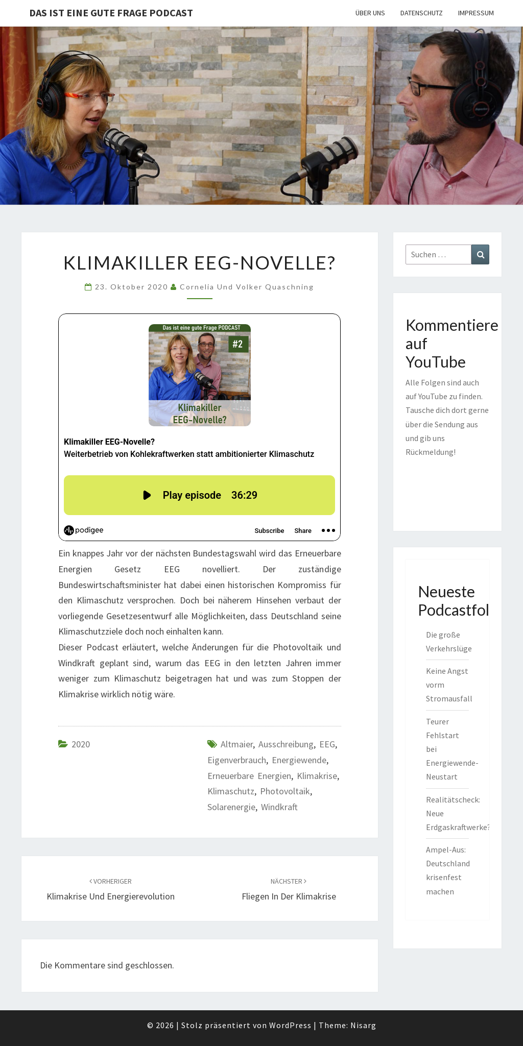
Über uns (370, 12)
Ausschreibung (286, 744)
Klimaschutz (230, 791)
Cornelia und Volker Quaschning (247, 286)
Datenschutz (421, 12)
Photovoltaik (285, 791)
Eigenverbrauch (236, 760)
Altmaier (237, 744)
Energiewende (299, 760)
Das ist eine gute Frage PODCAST (111, 12)
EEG (327, 744)
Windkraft (279, 807)
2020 (81, 744)
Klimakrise (317, 776)
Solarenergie (231, 807)
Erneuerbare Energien (249, 776)
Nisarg (363, 1025)
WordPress (290, 1025)
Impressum (476, 12)
